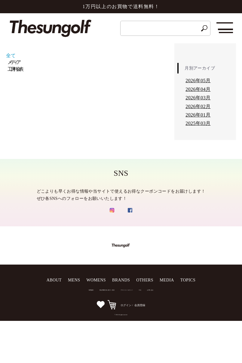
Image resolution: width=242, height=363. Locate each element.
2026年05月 (197, 80)
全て (11, 55)
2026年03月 (197, 97)
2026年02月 (197, 106)
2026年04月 (197, 89)
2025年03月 (197, 123)
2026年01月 (197, 114)
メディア (13, 62)
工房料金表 (15, 69)
